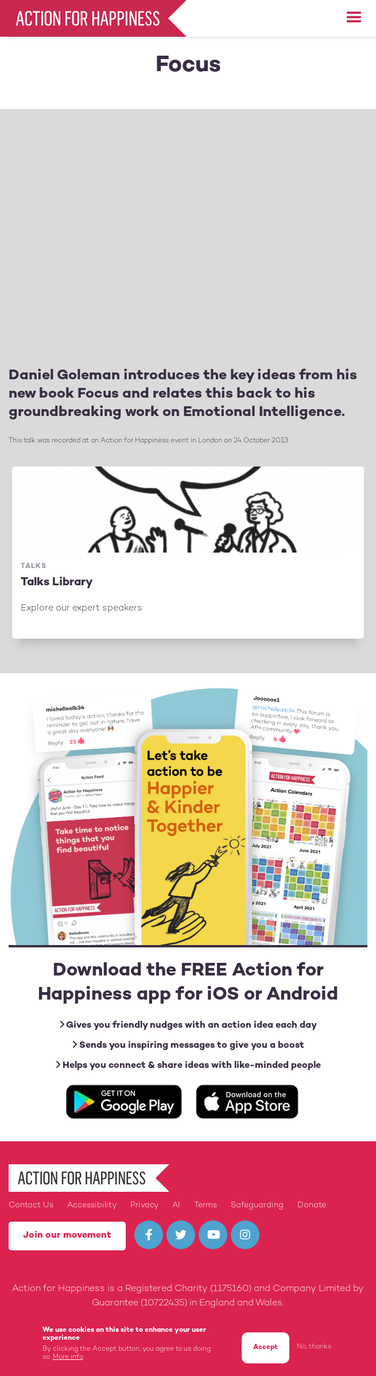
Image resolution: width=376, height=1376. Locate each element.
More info (68, 1357)
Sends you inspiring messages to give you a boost (188, 1045)
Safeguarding (257, 1205)
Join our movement (67, 1236)
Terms (205, 1205)
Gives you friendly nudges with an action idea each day (188, 1025)
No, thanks (314, 1347)
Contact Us (31, 1205)
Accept (265, 1347)
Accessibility (92, 1205)
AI (176, 1205)
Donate (311, 1205)
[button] (354, 18)
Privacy (144, 1205)
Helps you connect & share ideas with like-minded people (188, 1065)
